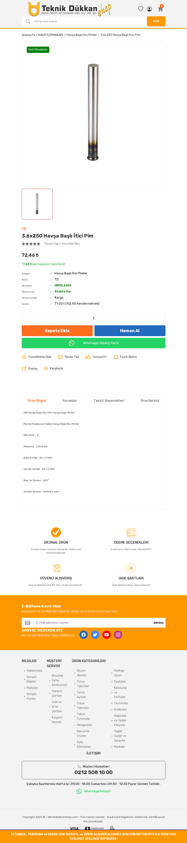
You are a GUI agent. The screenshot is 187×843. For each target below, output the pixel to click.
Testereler (121, 703)
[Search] (93, 21)
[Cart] (160, 9)
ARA (156, 21)
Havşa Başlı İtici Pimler (71, 273)
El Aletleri (120, 709)
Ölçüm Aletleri (82, 673)
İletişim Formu (32, 696)
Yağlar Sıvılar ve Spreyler (120, 736)
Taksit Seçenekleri (108, 401)
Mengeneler (84, 725)
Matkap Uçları (119, 673)
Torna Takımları (83, 684)
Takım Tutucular (83, 716)
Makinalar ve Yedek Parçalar (120, 720)
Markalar (32, 688)
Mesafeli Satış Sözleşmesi (59, 680)
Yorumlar (69, 401)
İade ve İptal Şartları (57, 706)
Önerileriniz (150, 401)
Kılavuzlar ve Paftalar (120, 692)
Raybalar (120, 681)
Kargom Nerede (57, 720)
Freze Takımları (83, 706)
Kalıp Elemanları (84, 744)
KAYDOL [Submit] (159, 622)
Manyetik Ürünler (83, 734)
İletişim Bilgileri (32, 679)
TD (24, 229)
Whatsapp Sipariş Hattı (94, 343)
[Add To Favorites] (36, 357)
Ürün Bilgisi (37, 401)
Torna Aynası (81, 695)
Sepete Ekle (57, 330)
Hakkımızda (34, 671)
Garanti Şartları (57, 693)
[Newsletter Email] (92, 622)
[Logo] (69, 9)
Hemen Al (130, 330)
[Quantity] (93, 319)
